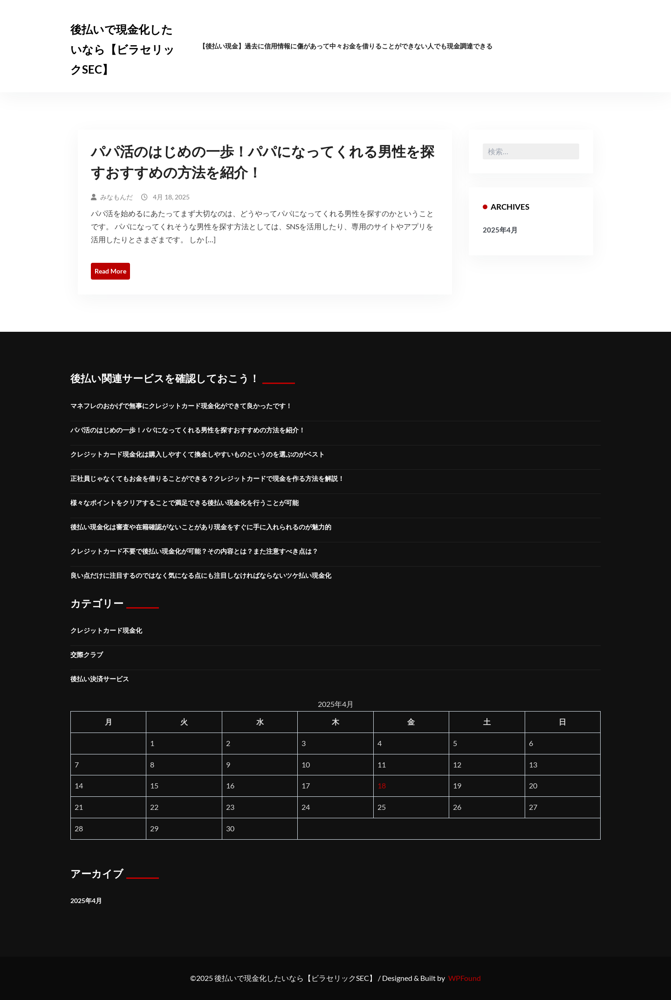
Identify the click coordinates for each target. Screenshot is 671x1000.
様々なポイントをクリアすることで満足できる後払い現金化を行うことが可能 (184, 503)
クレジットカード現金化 (106, 630)
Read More (110, 271)
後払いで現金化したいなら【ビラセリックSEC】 (122, 49)
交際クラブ (86, 654)
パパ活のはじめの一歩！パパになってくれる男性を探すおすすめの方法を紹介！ (187, 430)
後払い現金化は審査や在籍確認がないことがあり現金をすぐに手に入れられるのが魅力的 (200, 527)
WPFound (464, 977)
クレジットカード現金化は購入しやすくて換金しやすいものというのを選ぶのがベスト (197, 454)
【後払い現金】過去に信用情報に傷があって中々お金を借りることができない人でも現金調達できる (346, 46)
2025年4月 (500, 230)
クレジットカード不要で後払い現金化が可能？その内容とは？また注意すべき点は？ (194, 551)
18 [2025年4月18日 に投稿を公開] (381, 785)
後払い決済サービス (99, 679)
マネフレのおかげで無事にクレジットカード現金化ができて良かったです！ (181, 406)
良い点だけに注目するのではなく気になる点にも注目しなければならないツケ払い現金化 (200, 575)
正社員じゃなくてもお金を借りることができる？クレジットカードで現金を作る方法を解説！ (207, 478)
